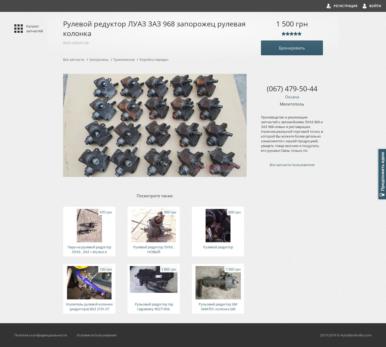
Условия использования (96, 335)
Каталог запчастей (34, 28)
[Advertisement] (292, 260)
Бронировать (292, 48)
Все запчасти (73, 59)
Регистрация (345, 6)
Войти (375, 6)
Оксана (292, 96)
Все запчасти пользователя (292, 164)
